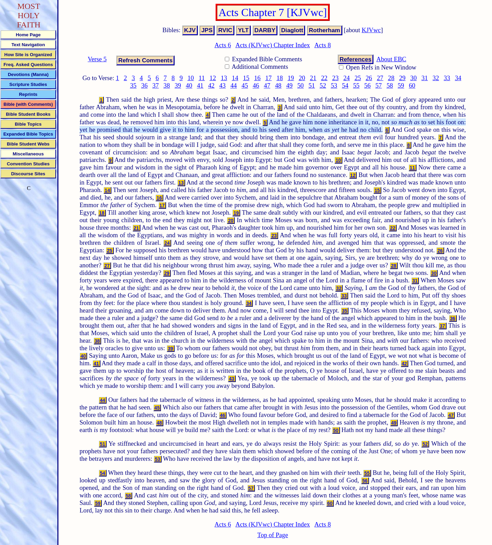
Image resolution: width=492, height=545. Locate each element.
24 (346, 77)
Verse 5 (97, 59)
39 (178, 85)
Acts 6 (223, 45)
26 (369, 77)
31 (424, 77)
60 (412, 85)
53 (334, 85)
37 (155, 85)
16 (257, 77)
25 (358, 77)
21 (313, 77)
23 (335, 77)
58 (389, 85)
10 (191, 77)
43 (222, 85)
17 (268, 77)
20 (302, 77)
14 (235, 77)
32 (436, 77)
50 (300, 85)
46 (256, 85)
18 (279, 77)
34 (458, 77)
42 (211, 85)
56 (367, 85)
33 (447, 77)
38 (167, 85)
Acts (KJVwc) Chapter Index (272, 45)
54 (345, 85)
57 (378, 85)
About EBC (391, 59)
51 (312, 85)
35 (133, 85)
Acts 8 (322, 45)
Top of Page (272, 534)
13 (224, 77)
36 (144, 85)
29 (402, 77)
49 (289, 85)
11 (202, 77)
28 (391, 77)
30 (413, 77)
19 (291, 77)
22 (324, 77)
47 (267, 85)
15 (246, 77)
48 (278, 85)
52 (323, 85)
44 (233, 85)
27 (380, 77)
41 (200, 85)
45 (245, 85)
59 (401, 85)
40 (189, 85)
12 (212, 77)
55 (356, 85)
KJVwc (371, 30)
